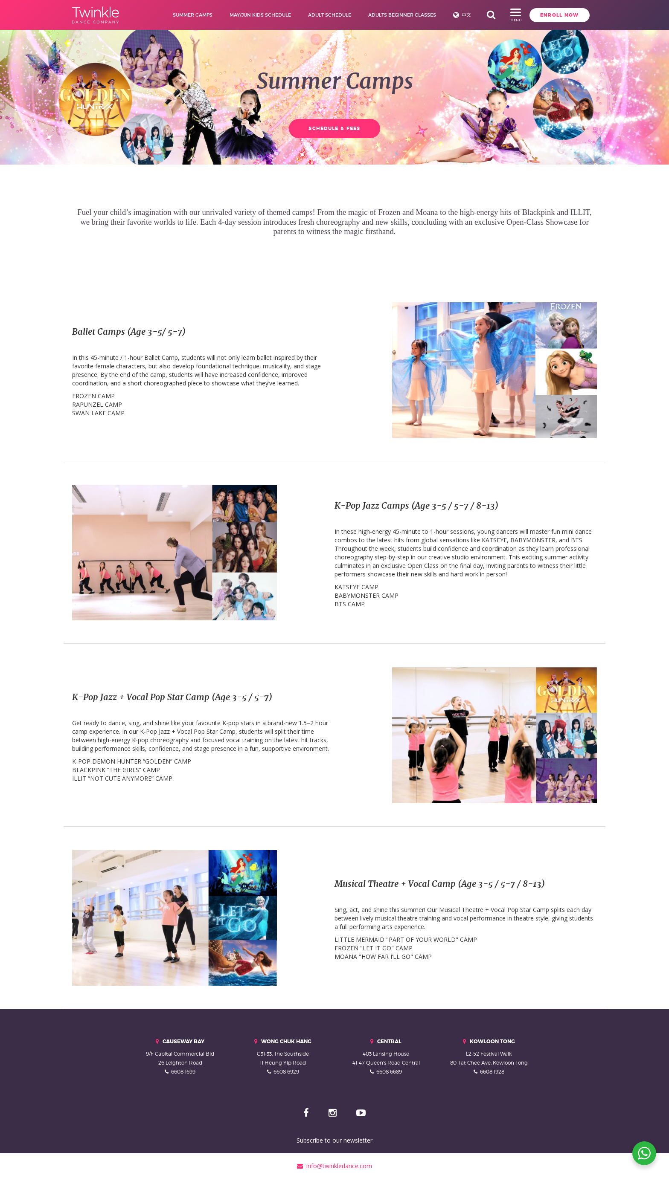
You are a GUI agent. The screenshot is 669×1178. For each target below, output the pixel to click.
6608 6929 (286, 1070)
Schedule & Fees (334, 128)
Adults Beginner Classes (396, 15)
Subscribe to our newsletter (334, 1139)
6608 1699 (183, 1070)
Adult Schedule (324, 15)
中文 (460, 15)
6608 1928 (492, 1070)
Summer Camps (187, 15)
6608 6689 (389, 1070)
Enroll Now (512, 15)
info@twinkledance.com (334, 1165)
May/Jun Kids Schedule (254, 15)
